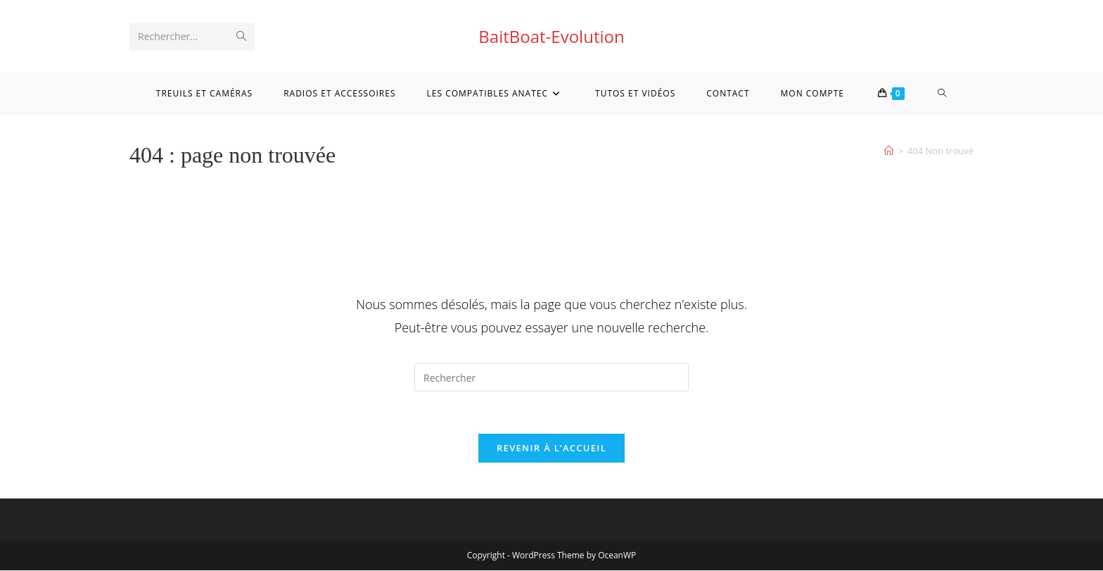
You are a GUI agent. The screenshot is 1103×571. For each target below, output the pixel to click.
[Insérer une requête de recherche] (551, 377)
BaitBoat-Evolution (551, 36)
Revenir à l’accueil (551, 448)
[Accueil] (888, 150)
